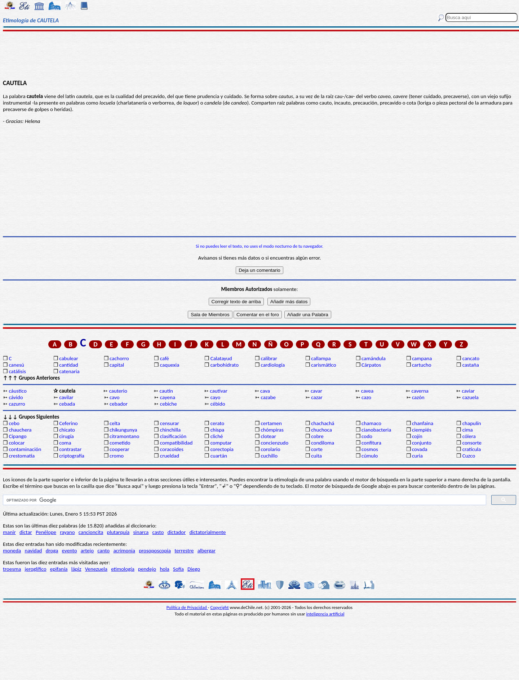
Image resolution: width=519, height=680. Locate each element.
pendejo (147, 569)
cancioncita (91, 532)
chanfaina (422, 423)
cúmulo (369, 455)
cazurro (17, 404)
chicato (67, 430)
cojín (417, 436)
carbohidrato (224, 365)
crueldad (169, 455)
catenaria (69, 371)
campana (422, 358)
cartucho (421, 365)
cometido (120, 443)
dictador (177, 532)
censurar (169, 423)
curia (417, 455)
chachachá (322, 423)
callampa (321, 358)
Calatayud (221, 358)
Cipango (17, 436)
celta (115, 423)
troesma (12, 569)
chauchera (20, 430)
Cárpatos (371, 365)
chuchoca (321, 430)
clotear (268, 436)
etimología (122, 569)
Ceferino (68, 423)
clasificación (173, 436)
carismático (323, 365)
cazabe (268, 397)
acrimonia (124, 550)
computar (221, 443)
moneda (12, 550)
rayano (67, 532)
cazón (418, 397)
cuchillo (269, 455)
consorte (472, 443)
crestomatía (22, 455)
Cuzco (468, 455)
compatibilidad (176, 443)
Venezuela (96, 569)
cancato (470, 358)
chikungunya (123, 430)
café (164, 358)
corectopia (222, 449)
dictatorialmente (207, 532)
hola (164, 569)
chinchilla (170, 430)
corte (317, 449)
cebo (14, 423)
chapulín (471, 423)
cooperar (119, 449)
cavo (115, 397)
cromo (117, 455)
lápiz (76, 569)
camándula (373, 358)
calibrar (269, 358)
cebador (119, 404)
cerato (217, 423)
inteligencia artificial (325, 614)
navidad (33, 550)
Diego (193, 569)
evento (69, 550)
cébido (217, 404)
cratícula (471, 449)
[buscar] (243, 500)
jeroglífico (35, 569)
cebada (67, 404)
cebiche (168, 404)
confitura (371, 443)
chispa (217, 430)
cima (467, 430)
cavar (316, 391)
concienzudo (274, 443)
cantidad (68, 365)
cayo (215, 397)
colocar (17, 443)
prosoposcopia (155, 550)
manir (9, 532)
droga (52, 550)
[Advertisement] (260, 55)
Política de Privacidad (187, 607)
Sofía (178, 569)
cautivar (218, 391)
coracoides (171, 449)
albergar (207, 550)
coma (65, 443)
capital (117, 365)
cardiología (273, 365)
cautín (166, 391)
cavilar (66, 397)
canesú (16, 365)
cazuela (470, 397)
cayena (167, 397)
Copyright (219, 607)
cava (265, 391)
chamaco (371, 423)
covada (419, 449)
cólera (469, 436)
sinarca (140, 532)
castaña (470, 365)
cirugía (66, 436)
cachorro (119, 358)
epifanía (59, 569)
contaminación (25, 449)
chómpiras (272, 430)
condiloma (322, 443)
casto (158, 532)
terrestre (184, 550)
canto (103, 550)
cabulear (68, 358)
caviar (468, 391)
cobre (317, 436)
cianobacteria (376, 430)
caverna (420, 391)
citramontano (124, 436)
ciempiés (421, 430)
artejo (87, 550)
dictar (25, 532)
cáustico (17, 391)
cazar (317, 397)
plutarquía (118, 532)
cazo (366, 397)
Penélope (46, 532)
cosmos (369, 449)
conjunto (421, 443)
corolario (270, 449)
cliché (216, 436)
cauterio (118, 391)
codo (366, 436)
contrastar (70, 449)
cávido (16, 397)
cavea (367, 391)
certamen (271, 423)
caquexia (169, 365)
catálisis (17, 371)
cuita (316, 455)
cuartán (218, 455)
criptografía (71, 455)
